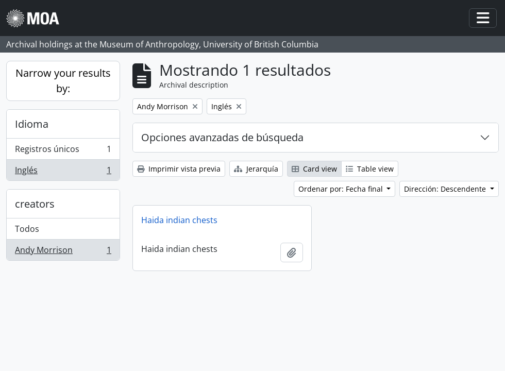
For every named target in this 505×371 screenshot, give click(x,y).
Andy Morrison (62, 252)
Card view (314, 169)
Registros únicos (62, 151)
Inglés (62, 172)
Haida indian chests (179, 220)
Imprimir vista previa (179, 169)
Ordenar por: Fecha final (341, 189)
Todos (27, 228)
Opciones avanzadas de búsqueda (222, 137)
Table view (370, 169)
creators (35, 204)
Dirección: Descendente (446, 189)
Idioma (31, 124)
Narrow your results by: (63, 80)
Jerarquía (256, 169)
